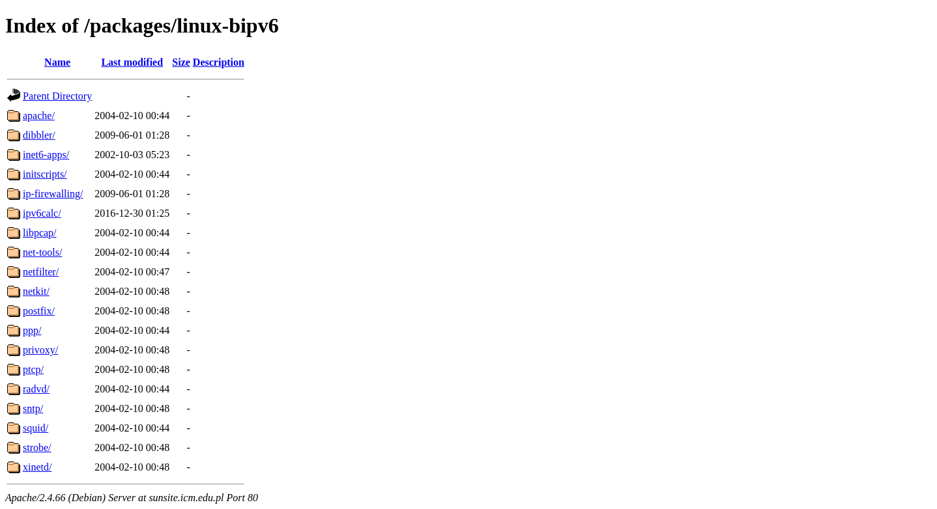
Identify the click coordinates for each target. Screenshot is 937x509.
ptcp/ (33, 369)
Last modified (132, 62)
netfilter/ (41, 271)
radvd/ (36, 388)
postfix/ (39, 310)
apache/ (39, 115)
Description (218, 62)
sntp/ (33, 408)
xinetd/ (37, 467)
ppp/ (32, 330)
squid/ (35, 427)
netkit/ (36, 291)
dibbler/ (39, 135)
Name (57, 62)
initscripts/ (45, 174)
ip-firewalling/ (53, 193)
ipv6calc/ (42, 213)
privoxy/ (40, 349)
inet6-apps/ (46, 154)
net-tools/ (42, 252)
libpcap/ (40, 232)
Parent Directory (57, 96)
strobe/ (37, 447)
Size (181, 62)
